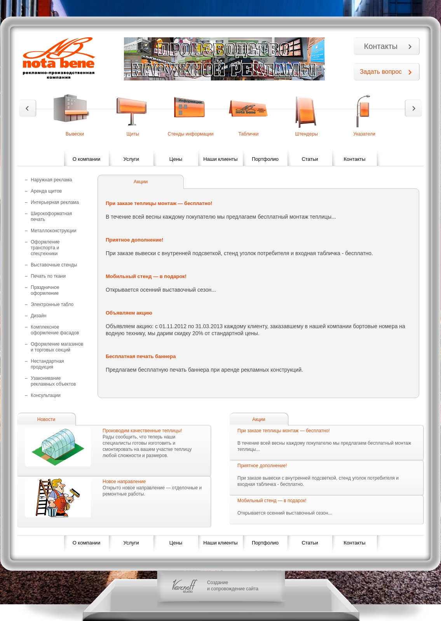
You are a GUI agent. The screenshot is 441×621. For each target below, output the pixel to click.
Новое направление (124, 481)
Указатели (364, 134)
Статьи (310, 159)
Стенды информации (190, 134)
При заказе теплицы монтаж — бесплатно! (283, 430)
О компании (87, 159)
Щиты (132, 134)
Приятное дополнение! (262, 465)
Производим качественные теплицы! (142, 430)
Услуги (131, 159)
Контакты (380, 46)
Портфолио (265, 159)
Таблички (249, 134)
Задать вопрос (381, 71)
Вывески (75, 134)
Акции (258, 419)
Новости (46, 419)
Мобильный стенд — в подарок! (271, 500)
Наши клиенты (220, 159)
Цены (175, 159)
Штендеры (306, 134)
